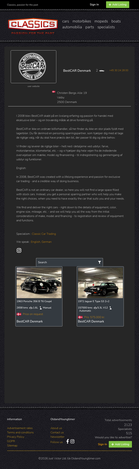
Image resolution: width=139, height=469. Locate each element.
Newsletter (57, 437)
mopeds (101, 21)
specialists (106, 27)
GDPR (11, 441)
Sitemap (12, 446)
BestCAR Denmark (77, 70)
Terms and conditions (20, 433)
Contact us (57, 433)
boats (116, 21)
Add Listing (118, 4)
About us (56, 428)
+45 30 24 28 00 (118, 70)
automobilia (72, 27)
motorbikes (82, 21)
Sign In (94, 5)
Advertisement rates (20, 428)
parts (89, 27)
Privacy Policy (15, 437)
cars (65, 21)
